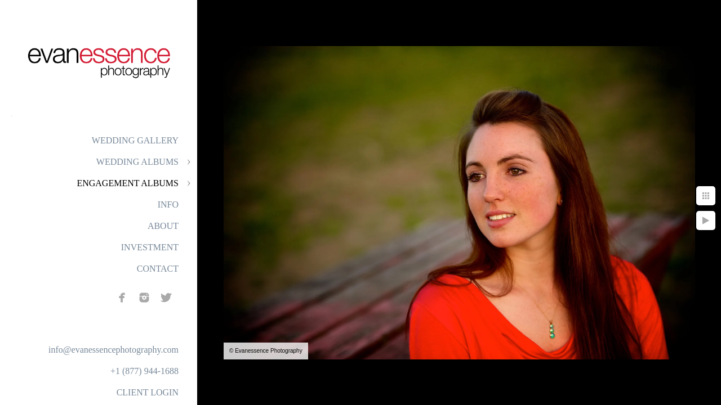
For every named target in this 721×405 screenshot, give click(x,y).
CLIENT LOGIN (148, 392)
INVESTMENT (150, 247)
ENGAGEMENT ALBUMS (128, 183)
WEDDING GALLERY (135, 140)
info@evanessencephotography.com (113, 349)
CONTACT (158, 268)
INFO (168, 204)
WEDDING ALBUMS (137, 161)
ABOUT (163, 226)
